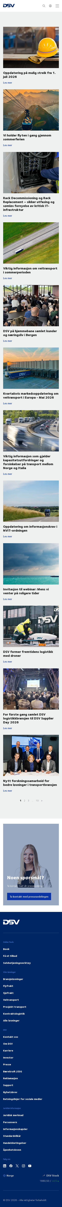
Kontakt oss (10, 1037)
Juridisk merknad (13, 1115)
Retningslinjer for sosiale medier (22, 1099)
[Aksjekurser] (49, 1181)
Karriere (8, 1050)
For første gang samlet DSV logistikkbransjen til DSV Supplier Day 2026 (28, 718)
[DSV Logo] (9, 6)
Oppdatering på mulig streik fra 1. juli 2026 (29, 74)
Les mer (28, 82)
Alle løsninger (11, 1020)
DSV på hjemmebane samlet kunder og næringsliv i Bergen (30, 332)
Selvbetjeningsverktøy (17, 963)
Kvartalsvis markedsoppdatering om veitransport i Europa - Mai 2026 (31, 395)
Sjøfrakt (8, 993)
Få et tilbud (10, 956)
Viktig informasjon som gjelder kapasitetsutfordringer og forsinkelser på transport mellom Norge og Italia (28, 461)
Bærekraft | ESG (12, 1071)
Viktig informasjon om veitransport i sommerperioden (30, 270)
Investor (8, 1057)
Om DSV (8, 1044)
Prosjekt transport (14, 1007)
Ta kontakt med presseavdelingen (29, 896)
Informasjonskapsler (15, 1129)
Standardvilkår (12, 1136)
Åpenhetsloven (12, 1150)
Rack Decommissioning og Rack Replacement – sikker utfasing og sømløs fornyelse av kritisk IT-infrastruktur (28, 203)
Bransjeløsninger (13, 979)
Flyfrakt (8, 986)
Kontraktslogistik (14, 1014)
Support (8, 1085)
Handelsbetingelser (14, 1143)
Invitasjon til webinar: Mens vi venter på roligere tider (26, 590)
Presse (7, 1064)
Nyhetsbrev (10, 1092)
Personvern (10, 1122)
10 (37, 800)
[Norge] (8, 1175)
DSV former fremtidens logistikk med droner (28, 653)
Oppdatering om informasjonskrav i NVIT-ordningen (30, 528)
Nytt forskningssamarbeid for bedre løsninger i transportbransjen (30, 782)
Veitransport (11, 1000)
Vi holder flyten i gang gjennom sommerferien (27, 137)
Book (6, 949)
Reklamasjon (10, 1078)
